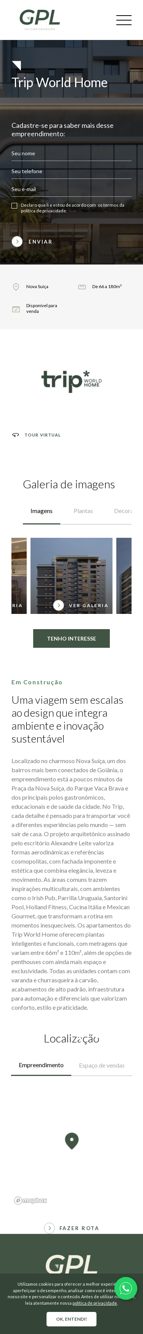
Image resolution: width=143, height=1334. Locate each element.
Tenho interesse (71, 611)
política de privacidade (94, 1303)
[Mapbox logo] (30, 1200)
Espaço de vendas (102, 1065)
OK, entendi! (71, 1319)
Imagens (42, 483)
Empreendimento (41, 1064)
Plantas (83, 483)
